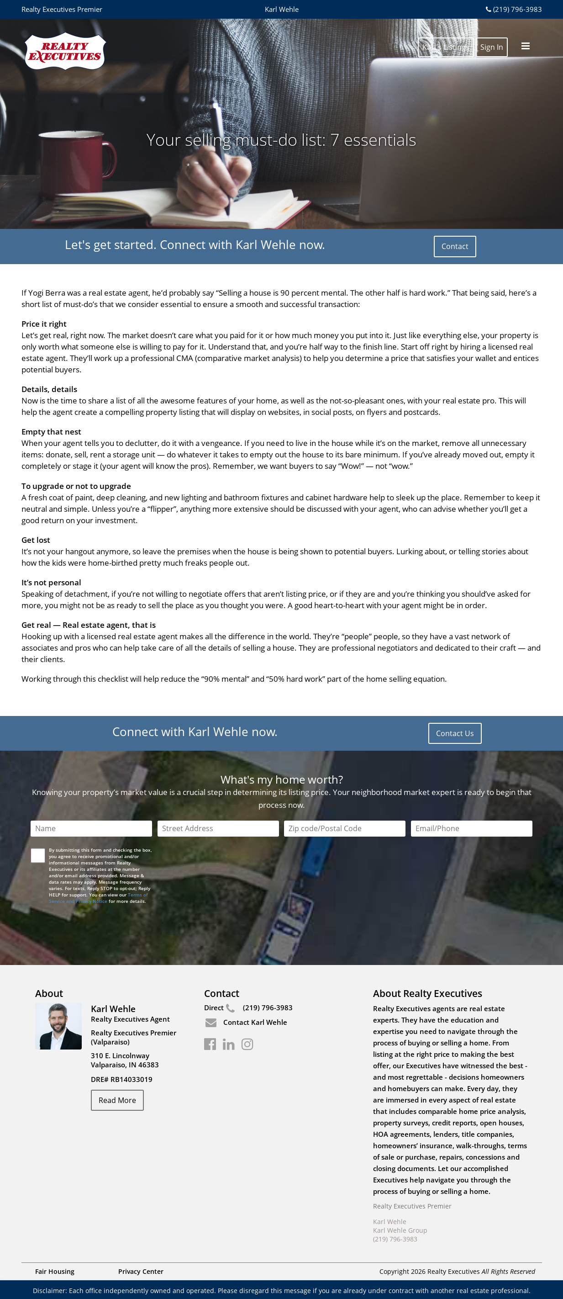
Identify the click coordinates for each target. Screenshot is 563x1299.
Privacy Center (140, 1271)
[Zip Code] (344, 829)
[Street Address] (218, 829)
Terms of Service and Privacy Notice (98, 897)
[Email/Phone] (471, 829)
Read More (117, 1100)
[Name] (91, 829)
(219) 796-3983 (513, 9)
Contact (455, 246)
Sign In (491, 37)
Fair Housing (54, 1271)
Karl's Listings (445, 37)
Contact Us (455, 733)
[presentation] (101, 924)
